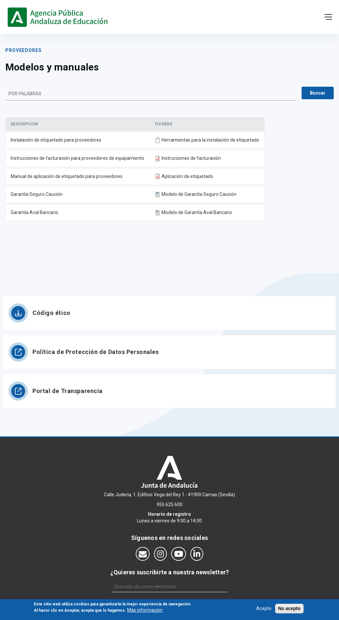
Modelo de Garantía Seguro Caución (199, 194)
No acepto (289, 609)
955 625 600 (169, 504)
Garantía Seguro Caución (37, 194)
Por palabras (24, 93)
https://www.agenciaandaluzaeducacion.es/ (59, 17)
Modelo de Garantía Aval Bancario (197, 212)
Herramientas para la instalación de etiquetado (210, 140)
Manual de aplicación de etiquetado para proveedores (66, 176)
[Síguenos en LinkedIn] (196, 554)
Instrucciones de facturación (191, 158)
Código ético (51, 312)
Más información (145, 611)
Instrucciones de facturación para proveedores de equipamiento (77, 158)
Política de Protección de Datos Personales (95, 351)
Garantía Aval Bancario (34, 212)
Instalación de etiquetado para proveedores (56, 140)
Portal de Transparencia (67, 390)
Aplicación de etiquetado (187, 176)
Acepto (263, 609)
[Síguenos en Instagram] (160, 554)
